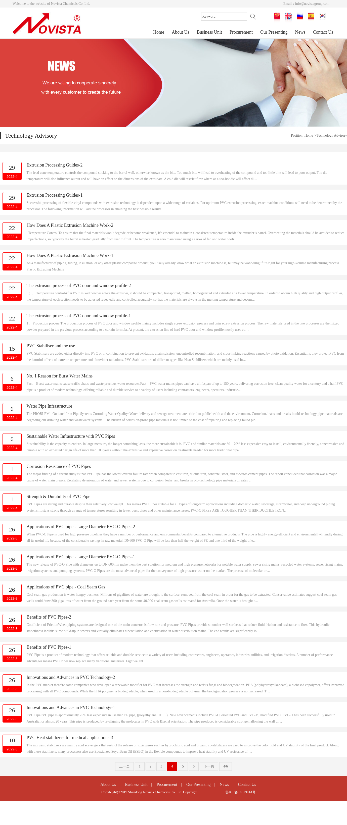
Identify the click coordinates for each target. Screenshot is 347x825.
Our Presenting (273, 32)
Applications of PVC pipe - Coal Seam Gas (66, 586)
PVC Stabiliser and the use (51, 345)
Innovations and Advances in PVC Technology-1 (71, 707)
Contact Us (323, 32)
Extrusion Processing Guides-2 (55, 165)
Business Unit (209, 32)
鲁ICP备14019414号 (241, 792)
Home (158, 32)
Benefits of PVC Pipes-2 (49, 617)
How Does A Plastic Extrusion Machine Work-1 (70, 255)
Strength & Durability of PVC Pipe (59, 496)
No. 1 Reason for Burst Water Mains (60, 375)
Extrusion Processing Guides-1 (55, 195)
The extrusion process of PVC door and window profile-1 (79, 315)
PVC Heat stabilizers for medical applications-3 (70, 737)
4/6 (225, 766)
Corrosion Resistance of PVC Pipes (59, 466)
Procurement (241, 32)
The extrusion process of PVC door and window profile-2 (79, 285)
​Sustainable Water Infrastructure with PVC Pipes (71, 436)
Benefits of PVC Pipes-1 (49, 647)
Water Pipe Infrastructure (49, 406)
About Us (180, 32)
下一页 (209, 766)
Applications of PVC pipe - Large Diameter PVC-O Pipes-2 (81, 526)
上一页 (124, 766)
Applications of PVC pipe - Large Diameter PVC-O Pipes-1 (81, 556)
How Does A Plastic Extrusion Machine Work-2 (70, 225)
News (300, 32)
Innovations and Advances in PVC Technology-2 (71, 677)
